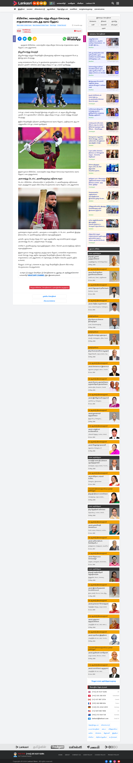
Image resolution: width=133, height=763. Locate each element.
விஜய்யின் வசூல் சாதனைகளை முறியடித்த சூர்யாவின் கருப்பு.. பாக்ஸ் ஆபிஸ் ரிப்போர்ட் (97, 237)
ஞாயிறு (114, 21)
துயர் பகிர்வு (94, 249)
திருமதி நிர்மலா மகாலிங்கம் (98, 494)
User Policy (87, 755)
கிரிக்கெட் (27, 32)
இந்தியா (21, 9)
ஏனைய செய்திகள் (97, 34)
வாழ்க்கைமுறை (86, 9)
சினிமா (80, 3)
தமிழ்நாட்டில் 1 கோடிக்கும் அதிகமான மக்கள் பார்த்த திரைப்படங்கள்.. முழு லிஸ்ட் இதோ (97, 181)
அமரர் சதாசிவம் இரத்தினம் (97, 635)
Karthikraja (26, 30)
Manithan (91, 47)
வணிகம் (74, 9)
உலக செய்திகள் (93, 729)
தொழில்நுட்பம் (93, 725)
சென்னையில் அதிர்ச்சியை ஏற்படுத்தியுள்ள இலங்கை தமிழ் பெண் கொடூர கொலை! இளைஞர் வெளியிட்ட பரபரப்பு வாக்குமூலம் (96, 196)
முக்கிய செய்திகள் (49, 296)
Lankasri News (32, 761)
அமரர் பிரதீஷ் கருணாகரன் (97, 304)
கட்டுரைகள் (113, 737)
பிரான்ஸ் (98, 733)
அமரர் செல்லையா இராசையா (98, 366)
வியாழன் (114, 25)
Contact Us (76, 755)
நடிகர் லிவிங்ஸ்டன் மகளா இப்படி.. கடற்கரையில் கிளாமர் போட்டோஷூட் (96, 98)
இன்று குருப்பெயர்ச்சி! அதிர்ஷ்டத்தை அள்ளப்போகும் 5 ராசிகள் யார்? (97, 84)
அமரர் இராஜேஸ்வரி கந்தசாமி (98, 398)
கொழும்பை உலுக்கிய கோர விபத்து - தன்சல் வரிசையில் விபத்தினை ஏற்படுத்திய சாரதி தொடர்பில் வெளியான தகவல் (97, 140)
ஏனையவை (100, 9)
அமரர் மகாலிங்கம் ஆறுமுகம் (98, 668)
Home (61, 755)
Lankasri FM (90, 3)
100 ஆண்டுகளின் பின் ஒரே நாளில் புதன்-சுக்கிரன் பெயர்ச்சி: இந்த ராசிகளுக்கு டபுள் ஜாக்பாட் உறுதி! (97, 56)
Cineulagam (92, 104)
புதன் (103, 28)
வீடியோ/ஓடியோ (101, 737)
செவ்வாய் (92, 21)
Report (77, 31)
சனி (92, 25)
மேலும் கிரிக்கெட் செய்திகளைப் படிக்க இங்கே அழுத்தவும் (49, 288)
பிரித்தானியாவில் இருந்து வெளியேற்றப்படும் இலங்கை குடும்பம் (97, 208)
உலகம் (30, 9)
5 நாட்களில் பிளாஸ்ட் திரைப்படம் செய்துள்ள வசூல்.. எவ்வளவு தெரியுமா (96, 154)
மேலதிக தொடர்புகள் (98, 687)
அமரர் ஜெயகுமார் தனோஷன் (98, 288)
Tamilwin (91, 145)
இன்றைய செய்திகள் (103, 18)
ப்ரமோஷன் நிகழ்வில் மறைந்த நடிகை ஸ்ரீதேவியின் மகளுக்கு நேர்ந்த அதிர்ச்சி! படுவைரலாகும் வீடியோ (96, 112)
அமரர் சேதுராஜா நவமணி (97, 445)
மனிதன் (71, 3)
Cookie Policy (100, 755)
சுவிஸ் (90, 733)
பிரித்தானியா (112, 729)
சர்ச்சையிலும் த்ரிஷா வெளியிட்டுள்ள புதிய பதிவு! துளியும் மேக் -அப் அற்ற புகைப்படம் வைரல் (97, 70)
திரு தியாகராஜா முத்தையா (97, 335)
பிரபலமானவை (49, 301)
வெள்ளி (103, 25)
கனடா (104, 729)
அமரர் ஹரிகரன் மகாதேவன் (98, 653)
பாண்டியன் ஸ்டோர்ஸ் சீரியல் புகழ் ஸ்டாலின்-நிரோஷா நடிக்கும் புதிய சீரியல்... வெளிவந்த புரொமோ (96, 126)
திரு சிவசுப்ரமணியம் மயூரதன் (98, 351)
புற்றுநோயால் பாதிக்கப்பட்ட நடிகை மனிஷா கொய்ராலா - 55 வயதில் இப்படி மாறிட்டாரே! (97, 42)
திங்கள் (103, 21)
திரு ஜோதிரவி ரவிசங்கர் (96, 509)
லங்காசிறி (61, 3)
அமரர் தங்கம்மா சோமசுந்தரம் (98, 604)
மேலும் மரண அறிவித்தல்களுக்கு (103, 681)
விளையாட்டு (40, 9)
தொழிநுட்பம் (63, 9)
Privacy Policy (113, 755)
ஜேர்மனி (107, 733)
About (67, 755)
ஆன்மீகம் (51, 9)
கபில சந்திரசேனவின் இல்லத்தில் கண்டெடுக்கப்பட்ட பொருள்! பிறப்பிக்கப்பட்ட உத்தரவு (97, 223)
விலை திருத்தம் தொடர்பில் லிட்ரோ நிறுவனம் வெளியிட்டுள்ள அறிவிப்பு (95, 168)
